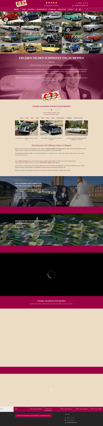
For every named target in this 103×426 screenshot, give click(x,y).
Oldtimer (45, 227)
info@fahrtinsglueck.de (81, 5)
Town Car (25, 155)
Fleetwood (18, 155)
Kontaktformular (43, 170)
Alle (21, 118)
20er (27, 118)
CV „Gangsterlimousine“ (52, 153)
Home (24, 9)
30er (32, 118)
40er (37, 118)
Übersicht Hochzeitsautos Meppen (51, 114)
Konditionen (62, 9)
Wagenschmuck (42, 9)
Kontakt (70, 9)
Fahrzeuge (31, 9)
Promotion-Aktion (51, 165)
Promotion (52, 9)
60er (47, 118)
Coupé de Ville (61, 153)
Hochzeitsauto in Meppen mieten (48, 162)
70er (52, 118)
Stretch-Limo (78, 118)
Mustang (75, 153)
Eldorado (67, 153)
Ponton (79, 153)
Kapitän (71, 153)
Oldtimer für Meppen (23, 161)
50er (42, 118)
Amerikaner (60, 118)
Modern (69, 118)
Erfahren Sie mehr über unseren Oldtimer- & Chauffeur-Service (33, 415)
